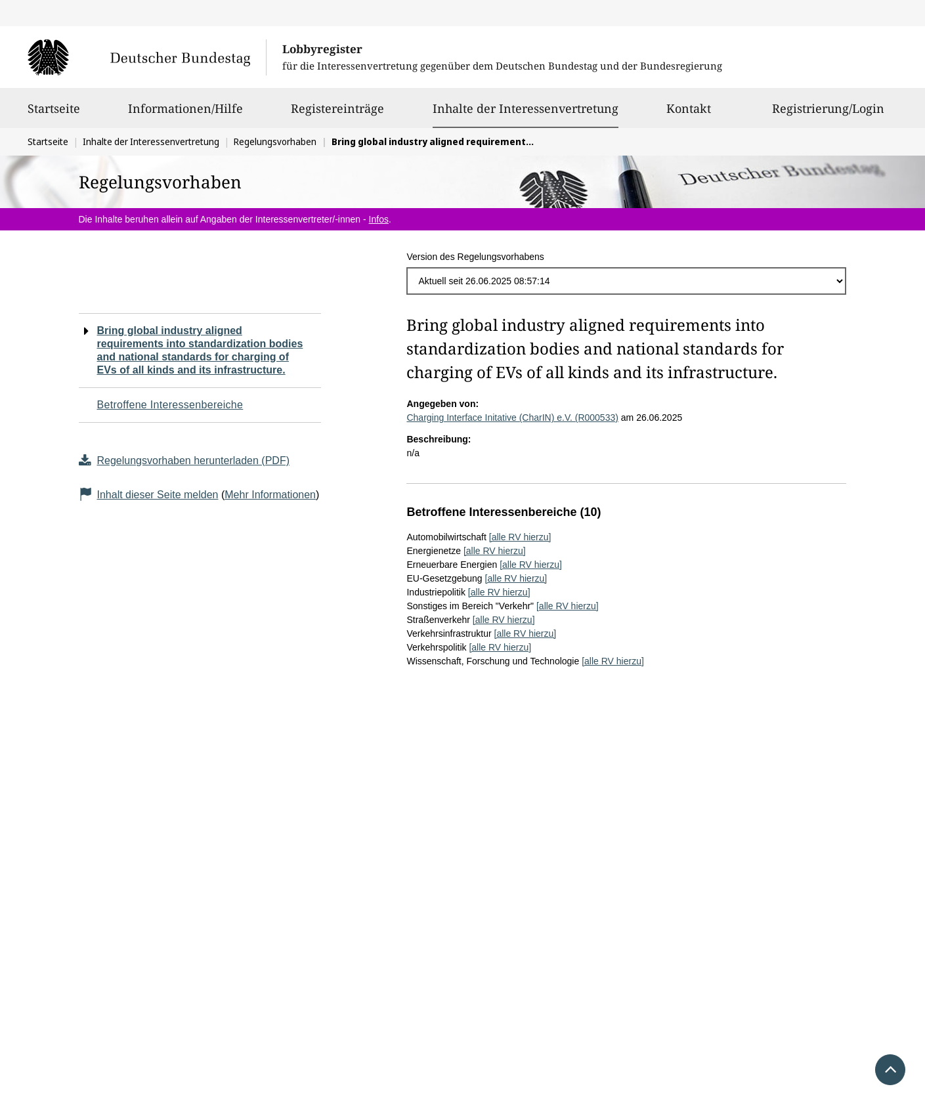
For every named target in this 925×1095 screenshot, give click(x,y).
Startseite (54, 114)
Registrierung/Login (828, 114)
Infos (379, 219)
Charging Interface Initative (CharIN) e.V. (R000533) (512, 417)
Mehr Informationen (270, 494)
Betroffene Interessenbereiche (170, 404)
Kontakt (688, 114)
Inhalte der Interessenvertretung (525, 108)
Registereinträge (337, 114)
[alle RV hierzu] (520, 537)
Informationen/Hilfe (185, 114)
